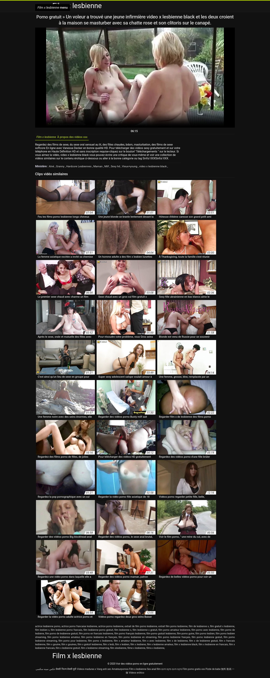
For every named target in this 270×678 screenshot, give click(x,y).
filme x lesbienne (136, 648)
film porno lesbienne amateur (63, 638)
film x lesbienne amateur (160, 645)
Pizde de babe (213, 670)
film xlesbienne (118, 648)
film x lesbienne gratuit (68, 648)
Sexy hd (117, 167)
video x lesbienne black (156, 167)
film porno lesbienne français (174, 638)
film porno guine (185, 634)
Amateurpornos (120, 670)
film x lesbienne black (185, 645)
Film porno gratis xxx (194, 670)
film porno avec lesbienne (205, 630)
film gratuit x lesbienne (222, 627)
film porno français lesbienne (129, 634)
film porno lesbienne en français (99, 638)
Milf (108, 167)
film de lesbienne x (199, 627)
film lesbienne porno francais (66, 630)
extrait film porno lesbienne (173, 627)
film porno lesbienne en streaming (137, 638)
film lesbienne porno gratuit (98, 630)
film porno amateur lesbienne (174, 630)
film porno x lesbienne (100, 641)
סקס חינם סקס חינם (171, 670)
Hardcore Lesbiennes (80, 167)
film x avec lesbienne (154, 641)
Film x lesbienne (137, 670)
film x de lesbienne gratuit (203, 641)
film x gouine (53, 645)
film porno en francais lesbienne (96, 634)
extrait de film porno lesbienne (141, 627)
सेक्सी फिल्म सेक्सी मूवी (66, 670)
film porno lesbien (205, 634)
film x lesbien (122, 645)
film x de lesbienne (177, 641)
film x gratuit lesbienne (89, 645)
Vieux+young (132, 167)
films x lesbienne (155, 648)
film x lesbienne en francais (213, 645)
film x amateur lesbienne (127, 641)
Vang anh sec (104, 670)
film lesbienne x (122, 630)
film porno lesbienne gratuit (207, 638)
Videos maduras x (86, 670)
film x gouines (68, 645)
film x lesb (108, 645)
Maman (100, 167)
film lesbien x (42, 630)
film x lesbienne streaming (95, 648)
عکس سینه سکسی (45, 670)
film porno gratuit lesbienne (161, 634)
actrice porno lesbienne (110, 627)
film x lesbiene (138, 645)
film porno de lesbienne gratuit (61, 634)
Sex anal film (154, 670)
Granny (60, 167)
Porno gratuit (49, 17)
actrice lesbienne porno (47, 627)
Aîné (52, 167)
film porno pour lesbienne (73, 641)
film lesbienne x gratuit (145, 630)
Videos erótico (136, 673)
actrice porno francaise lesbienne (79, 627)
